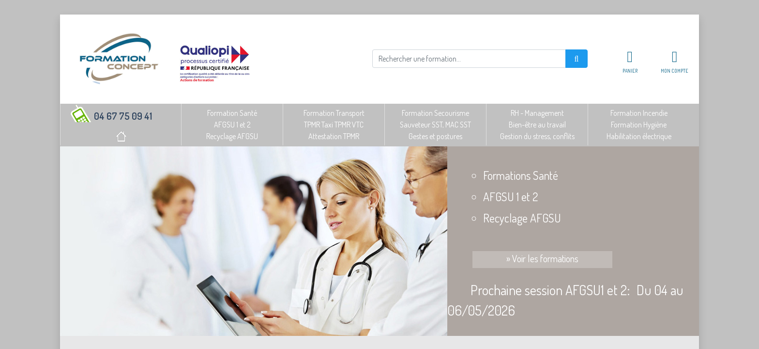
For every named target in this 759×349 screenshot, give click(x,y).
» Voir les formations (542, 258)
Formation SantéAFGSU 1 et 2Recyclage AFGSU (232, 124)
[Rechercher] (469, 58)
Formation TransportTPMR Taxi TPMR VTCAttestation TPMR (334, 124)
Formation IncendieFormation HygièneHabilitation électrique (639, 124)
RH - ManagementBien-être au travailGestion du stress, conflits (537, 124)
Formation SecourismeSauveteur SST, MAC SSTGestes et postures (435, 124)
